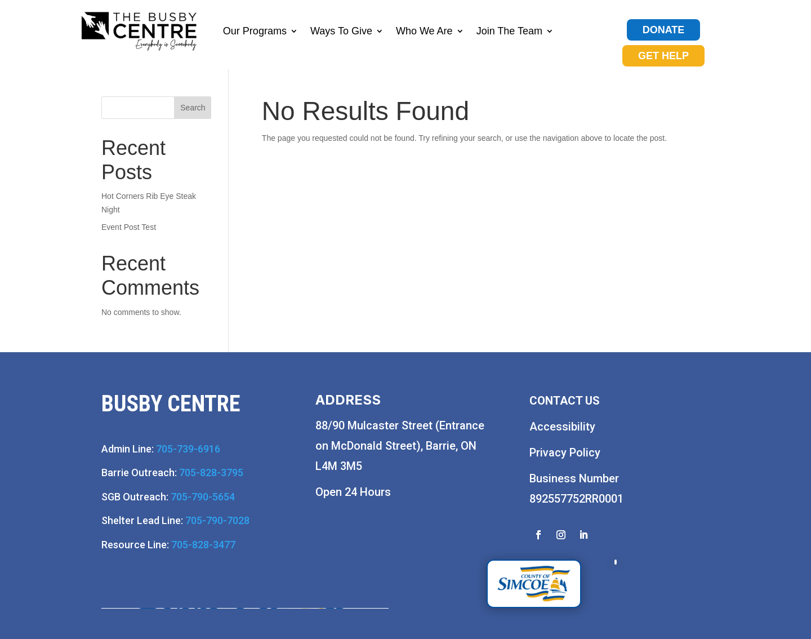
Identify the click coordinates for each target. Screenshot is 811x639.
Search (192, 107)
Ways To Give (341, 31)
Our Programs (255, 31)
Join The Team (509, 31)
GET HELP (663, 55)
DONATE (664, 30)
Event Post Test (128, 227)
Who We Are (424, 31)
